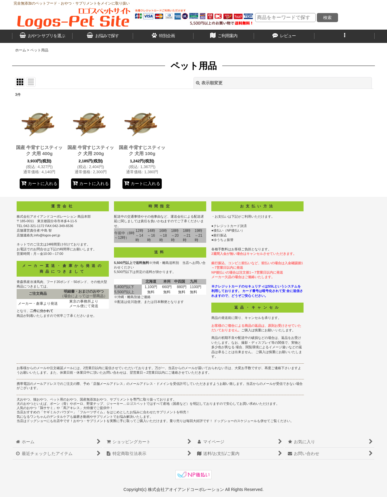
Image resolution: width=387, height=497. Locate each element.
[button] (344, 36)
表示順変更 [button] (209, 82)
